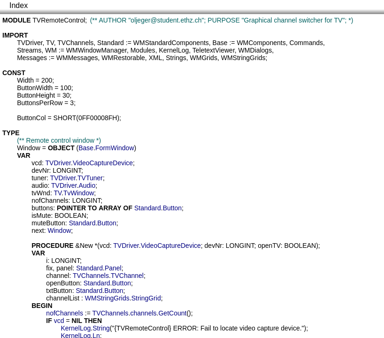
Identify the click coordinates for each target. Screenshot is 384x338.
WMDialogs (255, 50)
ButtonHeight (36, 95)
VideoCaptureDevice (103, 163)
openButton (63, 283)
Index (18, 5)
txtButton (59, 290)
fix (49, 268)
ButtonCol (31, 118)
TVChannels (75, 42)
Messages (32, 57)
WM (51, 50)
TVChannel (127, 275)
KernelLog (174, 50)
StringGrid (146, 298)
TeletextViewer (213, 50)
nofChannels (50, 200)
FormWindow (114, 148)
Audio (86, 185)
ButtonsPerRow (39, 103)
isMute (41, 215)
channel (57, 275)
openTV (269, 245)
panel (64, 268)
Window (28, 148)
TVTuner (90, 178)
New (86, 245)
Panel (113, 268)
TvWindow (78, 193)
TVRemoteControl (58, 20)
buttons (42, 208)
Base (220, 42)
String (101, 328)
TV (50, 42)
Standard (110, 42)
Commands (306, 42)
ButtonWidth (35, 88)
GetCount (172, 313)
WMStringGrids (243, 57)
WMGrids (203, 57)
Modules (143, 50)
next (37, 230)
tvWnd (40, 193)
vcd (36, 163)
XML (155, 57)
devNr (40, 170)
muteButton (48, 223)
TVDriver (29, 42)
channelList (62, 298)
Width (25, 80)
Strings (176, 57)
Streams (29, 50)
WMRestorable (123, 57)
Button (172, 208)
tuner (38, 178)
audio (39, 185)
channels (144, 313)
